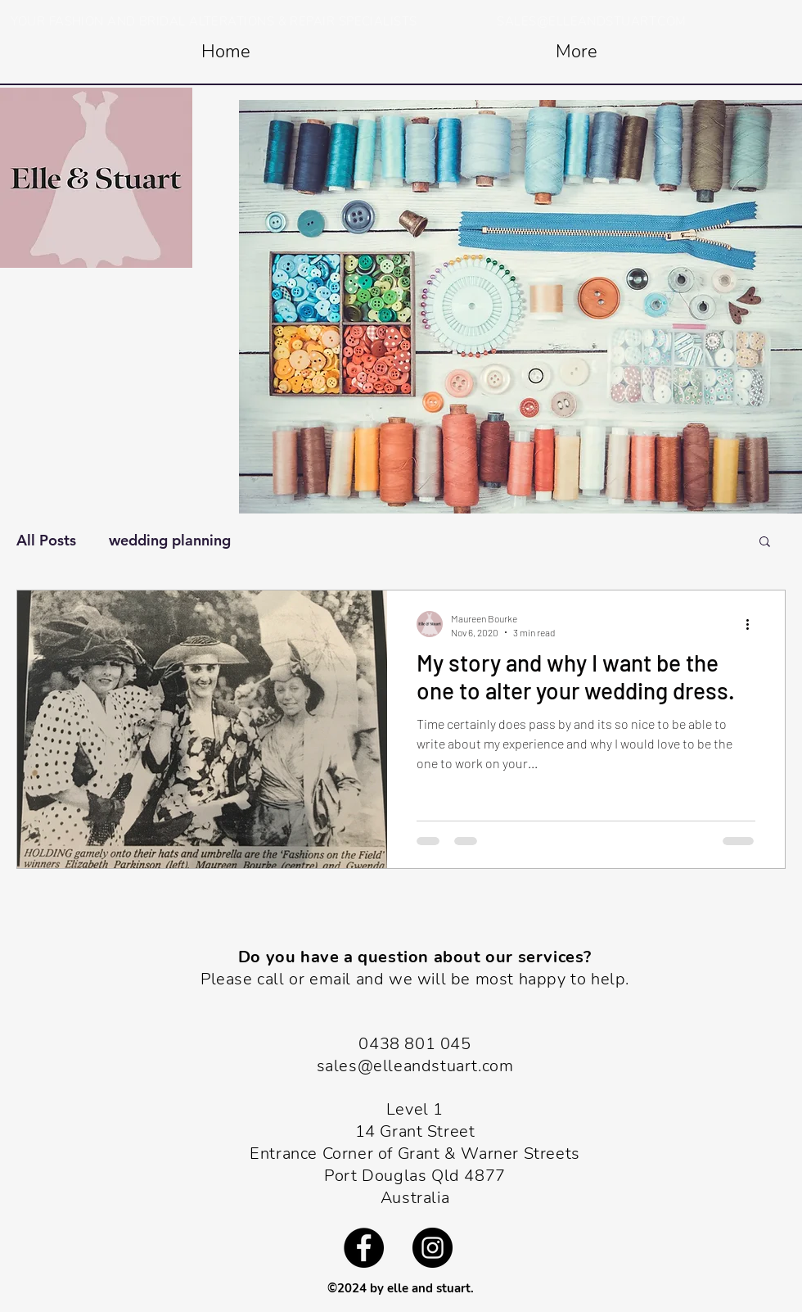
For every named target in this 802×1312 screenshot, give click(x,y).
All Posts (46, 540)
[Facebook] (364, 1248)
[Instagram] (432, 1248)
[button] (765, 542)
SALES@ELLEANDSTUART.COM (591, 21)
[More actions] (753, 624)
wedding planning (170, 540)
